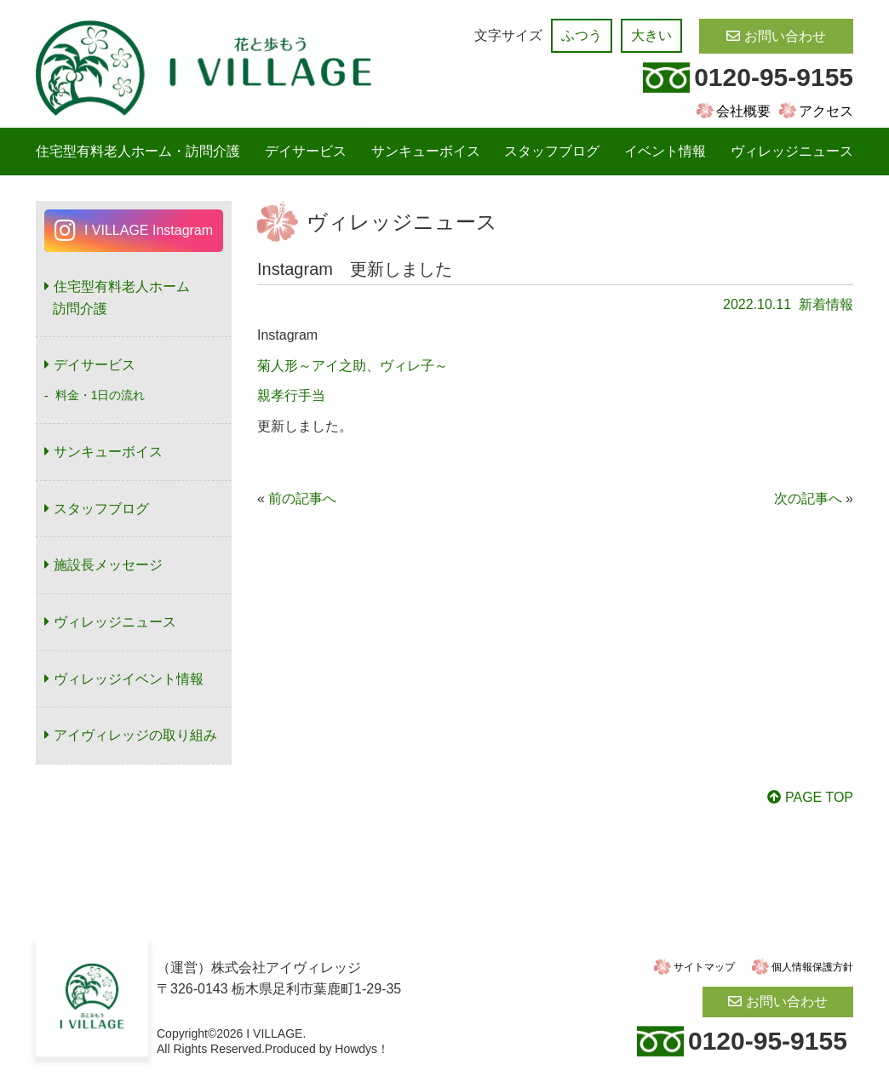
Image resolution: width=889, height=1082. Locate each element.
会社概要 (743, 111)
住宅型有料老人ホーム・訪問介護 (138, 151)
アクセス (826, 111)
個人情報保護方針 (812, 967)
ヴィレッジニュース (792, 151)
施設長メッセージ (108, 565)
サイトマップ (704, 967)
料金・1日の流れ (100, 395)
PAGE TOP (819, 797)
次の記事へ (808, 498)
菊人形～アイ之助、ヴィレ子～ (352, 365)
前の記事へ (302, 498)
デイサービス (306, 151)
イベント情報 (665, 151)
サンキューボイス (425, 151)
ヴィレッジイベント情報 (129, 679)
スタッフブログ (551, 151)
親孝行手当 (291, 395)
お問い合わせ (785, 36)
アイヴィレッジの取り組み (135, 735)
